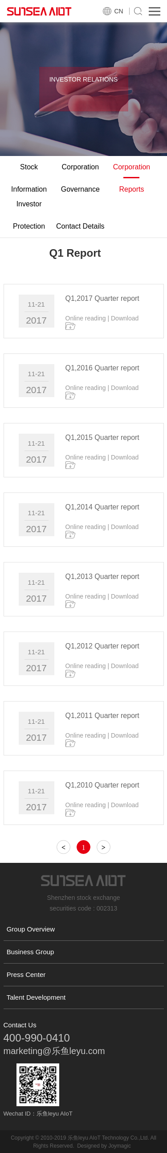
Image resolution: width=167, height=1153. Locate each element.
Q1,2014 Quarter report (102, 507)
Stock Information (29, 178)
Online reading (85, 318)
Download (124, 318)
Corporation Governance (80, 178)
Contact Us (20, 1025)
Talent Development (36, 997)
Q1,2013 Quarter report (102, 576)
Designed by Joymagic (104, 1146)
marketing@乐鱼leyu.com (54, 1051)
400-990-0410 (37, 1038)
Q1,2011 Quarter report (102, 715)
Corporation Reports (132, 178)
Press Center (26, 974)
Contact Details (80, 226)
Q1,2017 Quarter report (102, 298)
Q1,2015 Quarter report (102, 437)
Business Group (30, 952)
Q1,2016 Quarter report (102, 368)
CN (118, 11)
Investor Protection (29, 215)
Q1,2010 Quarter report (102, 785)
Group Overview (31, 929)
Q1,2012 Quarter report (102, 646)
